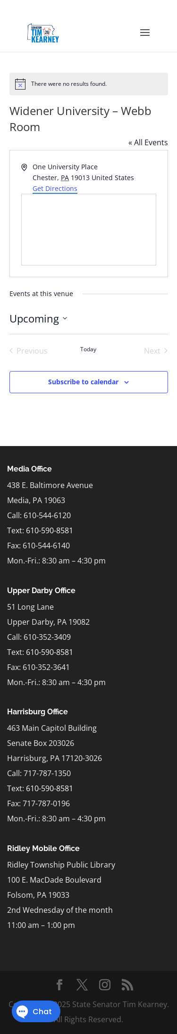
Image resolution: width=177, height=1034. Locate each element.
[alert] (88, 84)
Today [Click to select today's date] (88, 349)
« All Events (148, 142)
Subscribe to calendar (83, 381)
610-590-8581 (49, 530)
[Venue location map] (89, 229)
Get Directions (55, 188)
